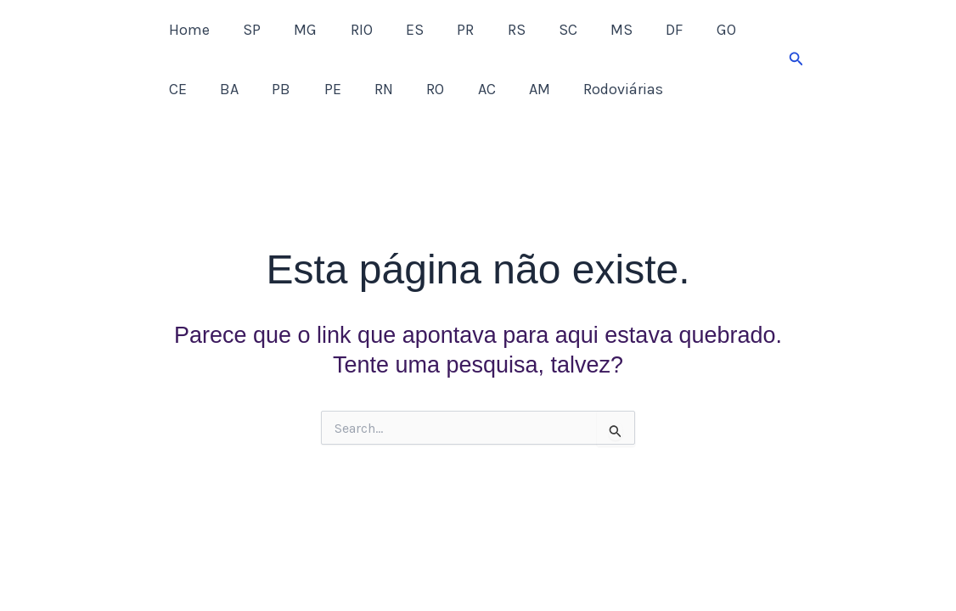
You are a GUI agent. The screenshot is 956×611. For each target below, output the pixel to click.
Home (187, 29)
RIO (351, 29)
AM (470, 89)
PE (274, 89)
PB (226, 89)
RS (498, 29)
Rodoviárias (551, 89)
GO (696, 29)
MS (598, 29)
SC (546, 29)
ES (402, 29)
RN (322, 89)
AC (420, 89)
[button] (796, 59)
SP (247, 29)
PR (449, 29)
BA (176, 89)
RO (371, 89)
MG (298, 29)
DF (647, 29)
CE (746, 29)
